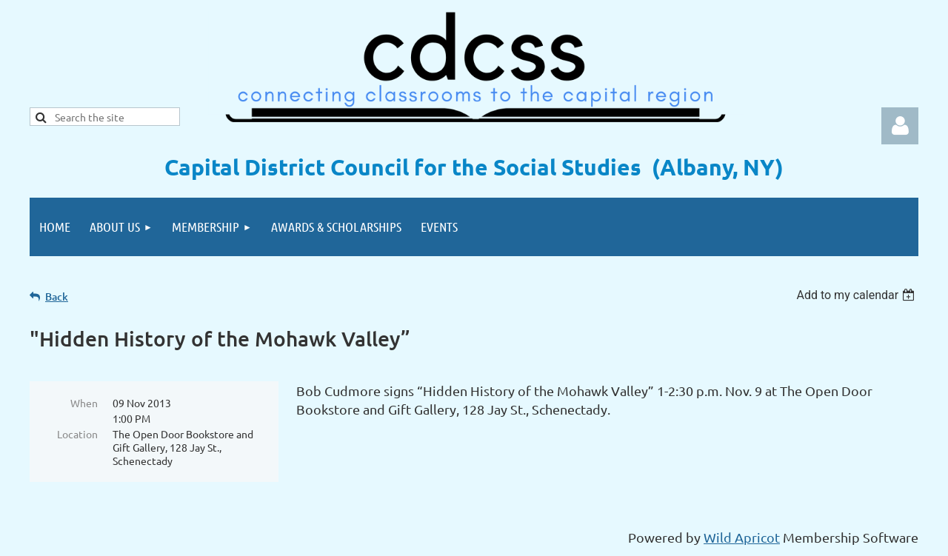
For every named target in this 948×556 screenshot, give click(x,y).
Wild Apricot (742, 537)
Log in (899, 125)
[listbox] (857, 295)
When (84, 402)
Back (56, 296)
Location (77, 434)
